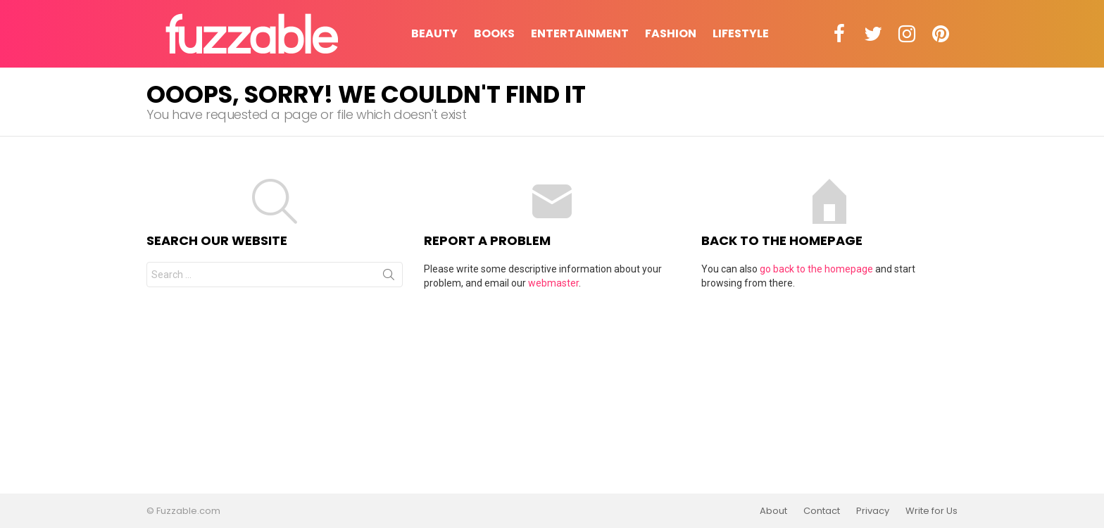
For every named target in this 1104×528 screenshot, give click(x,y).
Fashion (670, 33)
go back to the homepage (816, 269)
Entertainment (580, 33)
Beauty (434, 33)
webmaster (553, 283)
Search (389, 277)
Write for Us (931, 511)
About (773, 511)
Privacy (872, 511)
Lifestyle (741, 33)
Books (494, 33)
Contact (821, 511)
